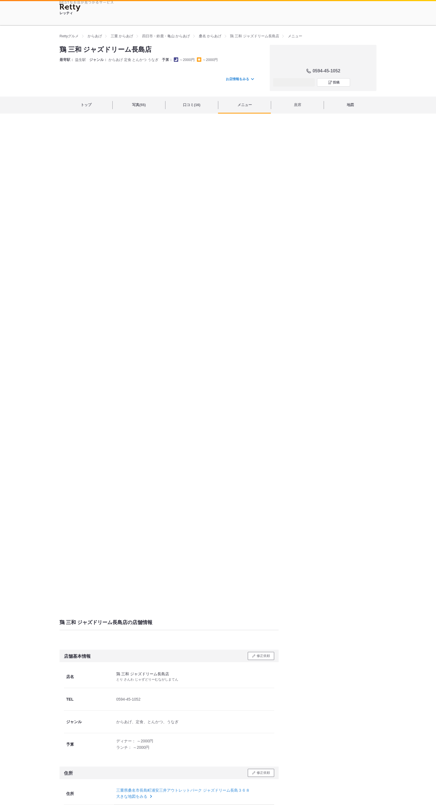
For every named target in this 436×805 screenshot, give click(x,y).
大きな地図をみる (133, 796)
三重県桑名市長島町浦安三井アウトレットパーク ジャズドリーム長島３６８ (183, 790)
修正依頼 (263, 656)
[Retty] (70, 7)
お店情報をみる (240, 79)
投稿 (336, 82)
